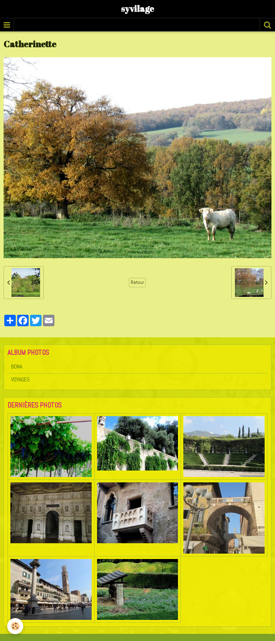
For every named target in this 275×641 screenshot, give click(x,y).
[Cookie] (15, 626)
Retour (137, 282)
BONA (16, 366)
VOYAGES (20, 379)
